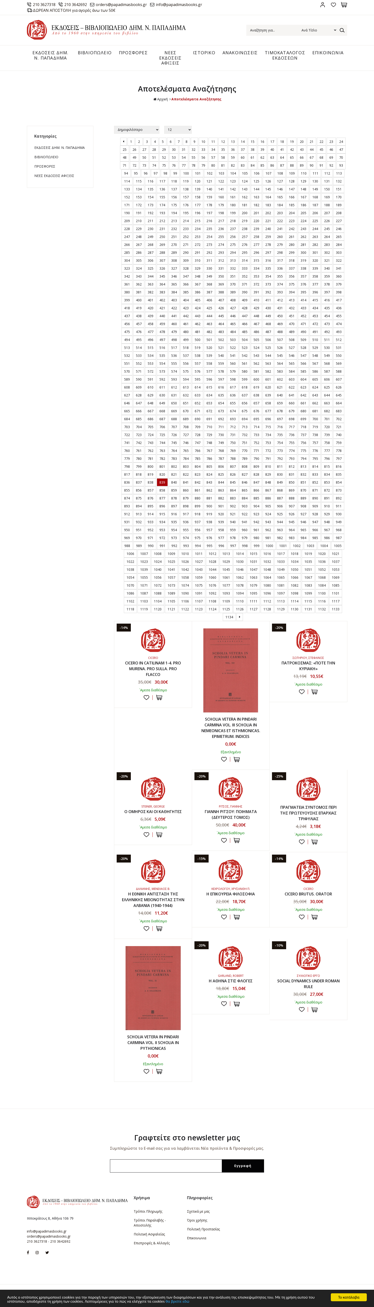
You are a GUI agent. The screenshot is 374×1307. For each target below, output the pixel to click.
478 (162, 331)
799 (139, 466)
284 (339, 244)
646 (127, 403)
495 (139, 339)
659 (280, 403)
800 (150, 466)
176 (186, 205)
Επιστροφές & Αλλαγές (152, 1243)
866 (256, 490)
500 (197, 339)
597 (221, 379)
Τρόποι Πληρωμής (148, 1211)
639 (268, 395)
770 (244, 450)
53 (174, 157)
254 (209, 236)
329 (197, 268)
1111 (253, 601)
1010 (185, 553)
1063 (253, 577)
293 (221, 252)
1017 (281, 553)
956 (197, 530)
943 (268, 522)
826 (233, 474)
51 (154, 157)
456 (127, 324)
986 (327, 537)
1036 (322, 561)
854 (339, 482)
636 (233, 395)
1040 (158, 569)
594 (186, 379)
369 (221, 284)
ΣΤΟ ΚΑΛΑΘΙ (159, 697)
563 (268, 363)
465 (233, 324)
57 (213, 157)
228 (127, 228)
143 (244, 189)
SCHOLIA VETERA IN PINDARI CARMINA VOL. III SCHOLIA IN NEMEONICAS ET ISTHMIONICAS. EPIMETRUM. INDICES (230, 728)
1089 (171, 593)
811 (280, 466)
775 (303, 450)
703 (127, 427)
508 (292, 339)
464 (221, 324)
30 (174, 149)
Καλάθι (344, 5)
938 (209, 522)
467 (256, 324)
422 (174, 308)
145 (268, 189)
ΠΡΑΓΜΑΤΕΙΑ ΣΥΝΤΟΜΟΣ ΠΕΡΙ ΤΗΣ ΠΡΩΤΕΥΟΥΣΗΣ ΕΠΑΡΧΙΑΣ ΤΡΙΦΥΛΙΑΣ (308, 813)
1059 (199, 577)
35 (223, 149)
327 (174, 268)
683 (339, 411)
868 (280, 490)
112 (327, 173)
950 (127, 530)
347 (186, 276)
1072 (158, 585)
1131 (308, 609)
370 (233, 284)
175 (174, 205)
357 (303, 276)
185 (292, 205)
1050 (294, 569)
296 (256, 252)
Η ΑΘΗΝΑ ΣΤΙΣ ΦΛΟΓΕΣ (231, 981)
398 (339, 292)
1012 (212, 553)
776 (315, 450)
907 (292, 506)
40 (272, 149)
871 (315, 490)
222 (280, 221)
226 (327, 221)
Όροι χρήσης (197, 1220)
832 (303, 474)
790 (256, 458)
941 (244, 522)
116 (150, 181)
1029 (226, 561)
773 (280, 450)
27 (144, 149)
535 (162, 355)
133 (127, 189)
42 (292, 149)
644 (327, 395)
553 (150, 363)
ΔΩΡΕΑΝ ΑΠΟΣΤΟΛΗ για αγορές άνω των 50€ (74, 10)
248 (139, 236)
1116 (322, 601)
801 (162, 466)
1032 (267, 561)
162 (244, 197)
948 (327, 522)
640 (280, 395)
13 (233, 141)
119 (186, 181)
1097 (281, 593)
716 (280, 427)
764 (174, 450)
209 (127, 221)
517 (174, 347)
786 (209, 458)
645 (339, 395)
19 (292, 141)
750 (233, 442)
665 (127, 411)
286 (139, 252)
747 (197, 442)
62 (262, 157)
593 (174, 379)
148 (303, 189)
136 (162, 189)
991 (162, 545)
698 (292, 419)
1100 (322, 593)
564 (280, 363)
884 (244, 498)
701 (327, 419)
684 (127, 419)
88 (292, 165)
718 (303, 427)
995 (209, 545)
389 (233, 292)
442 (186, 316)
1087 (144, 593)
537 (186, 355)
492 (327, 331)
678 (280, 411)
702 (339, 419)
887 (280, 498)
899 (197, 506)
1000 (269, 545)
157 (186, 197)
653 (209, 403)
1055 (144, 577)
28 (154, 149)
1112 (267, 601)
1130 (294, 609)
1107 (199, 601)
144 (256, 189)
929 (327, 514)
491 (315, 331)
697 (280, 419)
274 (221, 244)
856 (139, 490)
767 (209, 450)
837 (139, 482)
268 (150, 244)
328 (186, 268)
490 (303, 331)
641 (292, 395)
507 (280, 339)
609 (139, 387)
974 (186, 537)
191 (139, 213)
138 (186, 189)
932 (139, 522)
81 (223, 165)
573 (162, 371)
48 (125, 157)
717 (292, 427)
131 (327, 181)
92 (331, 165)
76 (174, 165)
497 (162, 339)
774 (292, 450)
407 (221, 300)
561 (244, 363)
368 (209, 284)
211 (150, 221)
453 (315, 316)
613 (186, 387)
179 (221, 205)
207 (327, 213)
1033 (281, 561)
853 (327, 482)
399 (127, 300)
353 (256, 276)
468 (268, 324)
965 (303, 530)
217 (221, 221)
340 (327, 268)
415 (315, 300)
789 (244, 458)
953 (162, 530)
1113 (281, 601)
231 (162, 228)
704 (139, 427)
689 (186, 419)
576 (197, 371)
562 (256, 363)
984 (303, 537)
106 (256, 173)
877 (162, 498)
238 (244, 228)
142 (233, 189)
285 (127, 252)
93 (341, 165)
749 (221, 442)
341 (339, 268)
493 (339, 331)
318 (292, 260)
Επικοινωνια (196, 1238)
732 (244, 434)
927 (303, 514)
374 (280, 284)
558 (209, 363)
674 (233, 411)
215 (197, 221)
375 (292, 284)
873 (339, 490)
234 (197, 228)
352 (244, 276)
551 (127, 363)
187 (315, 205)
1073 (171, 585)
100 (186, 173)
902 (233, 506)
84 (252, 165)
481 (197, 331)
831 (292, 474)
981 (268, 537)
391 (256, 292)
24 (341, 141)
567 (315, 363)
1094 (240, 593)
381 (139, 292)
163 (256, 197)
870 (303, 490)
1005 (338, 545)
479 (174, 331)
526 (280, 347)
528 (303, 347)
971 (150, 537)
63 (272, 157)
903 (244, 506)
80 (213, 165)
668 (162, 411)
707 (174, 427)
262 (303, 236)
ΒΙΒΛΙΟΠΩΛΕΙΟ (95, 52)
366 (186, 284)
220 (256, 221)
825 (221, 474)
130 (315, 181)
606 (327, 379)
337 (292, 268)
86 (272, 165)
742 (139, 442)
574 (174, 371)
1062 (240, 577)
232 (174, 228)
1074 (185, 585)
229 (139, 228)
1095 (253, 593)
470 (292, 324)
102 (209, 173)
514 (139, 347)
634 (209, 395)
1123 (199, 609)
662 (315, 403)
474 (339, 324)
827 (244, 474)
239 (256, 228)
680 (303, 411)
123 (233, 181)
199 (233, 213)
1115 (308, 601)
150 (327, 189)
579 (233, 371)
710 (209, 427)
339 (315, 268)
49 (134, 157)
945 (292, 522)
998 (245, 545)
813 (303, 466)
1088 (158, 593)
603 (292, 379)
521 (221, 347)
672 (209, 411)
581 (256, 371)
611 (162, 387)
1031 (253, 561)
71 (125, 165)
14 (243, 141)
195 (186, 213)
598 (233, 379)
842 (197, 482)
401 (150, 300)
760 (127, 450)
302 (327, 252)
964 (292, 530)
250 (162, 236)
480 (186, 331)
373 (268, 284)
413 (292, 300)
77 (184, 165)
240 (268, 228)
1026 (185, 561)
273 (209, 244)
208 (339, 213)
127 (280, 181)
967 (327, 530)
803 (186, 466)
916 (174, 514)
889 (303, 498)
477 (150, 331)
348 (197, 276)
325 (150, 268)
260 (280, 236)
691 (209, 419)
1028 (212, 561)
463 (209, 324)
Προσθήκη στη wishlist (146, 697)
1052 (322, 569)
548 (315, 355)
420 (150, 308)
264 (327, 236)
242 (292, 228)
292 (209, 252)
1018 (294, 553)
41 (282, 149)
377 (315, 284)
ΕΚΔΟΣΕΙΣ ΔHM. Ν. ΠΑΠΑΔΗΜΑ (50, 55)
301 (315, 252)
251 (174, 236)
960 (244, 530)
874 (127, 498)
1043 (199, 569)
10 (203, 141)
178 (209, 205)
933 (150, 522)
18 (282, 141)
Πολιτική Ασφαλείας (149, 1234)
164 (268, 197)
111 (315, 173)
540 (221, 355)
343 (139, 276)
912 (127, 514)
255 (221, 236)
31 (184, 149)
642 (303, 395)
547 (303, 355)
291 (197, 252)
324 (139, 268)
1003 (310, 545)
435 (327, 308)
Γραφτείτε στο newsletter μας (187, 1138)
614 (197, 387)
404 (186, 300)
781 (150, 458)
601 (268, 379)
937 (197, 522)
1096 (267, 593)
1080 (267, 585)
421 (162, 308)
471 (303, 324)
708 (186, 427)
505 (256, 339)
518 (186, 347)
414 (303, 300)
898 (186, 506)
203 (280, 213)
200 (244, 213)
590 (139, 379)
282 (315, 244)
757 (315, 442)
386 (197, 292)
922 (244, 514)
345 (162, 276)
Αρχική (160, 99)
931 (127, 522)
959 (233, 530)
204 (292, 213)
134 (139, 189)
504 (244, 339)
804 (197, 466)
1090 (185, 593)
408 (233, 300)
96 (146, 173)
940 (233, 522)
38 (252, 149)
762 (150, 450)
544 (268, 355)
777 (327, 450)
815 (327, 466)
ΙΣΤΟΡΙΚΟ (204, 52)
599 (244, 379)
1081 (281, 585)
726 (174, 434)
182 (256, 205)
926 (292, 514)
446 (233, 316)
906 (280, 506)
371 (244, 284)
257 (244, 236)
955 (186, 530)
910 (327, 506)
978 (233, 537)
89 (302, 165)
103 (221, 173)
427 (233, 308)
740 (339, 434)
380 (127, 292)
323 (127, 268)
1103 (144, 601)
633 (197, 395)
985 (315, 537)
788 (233, 458)
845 (233, 482)
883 (233, 498)
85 (262, 165)
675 (244, 411)
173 (150, 205)
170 (339, 197)
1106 (185, 601)
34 (213, 149)
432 (292, 308)
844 (221, 482)
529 (315, 347)
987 (339, 537)
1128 (267, 609)
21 (312, 141)
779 (127, 458)
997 (233, 545)
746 (186, 442)
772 (268, 450)
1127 (253, 609)
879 (186, 498)
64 (282, 157)
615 (209, 387)
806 (221, 466)
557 (197, 363)
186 (303, 205)
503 (233, 339)
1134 (229, 617)
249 (150, 236)
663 (327, 403)
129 (303, 181)
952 (150, 530)
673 (221, 411)
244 (315, 228)
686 (150, 419)
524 (256, 347)
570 (127, 371)
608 (127, 387)
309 (186, 260)
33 (203, 149)
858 (162, 490)
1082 (294, 585)
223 (292, 221)
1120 (158, 609)
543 (256, 355)
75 (164, 165)
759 (339, 442)
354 (268, 276)
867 (268, 490)
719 (315, 427)
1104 (158, 601)
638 (256, 395)
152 (127, 197)
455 (339, 316)
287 (150, 252)
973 (174, 537)
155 (162, 197)
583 (280, 371)
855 (127, 490)
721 (339, 427)
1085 (335, 585)
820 (162, 474)
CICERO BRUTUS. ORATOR (308, 894)
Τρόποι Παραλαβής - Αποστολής (150, 1223)
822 (186, 474)
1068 (322, 577)
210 (139, 221)
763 (162, 450)
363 (150, 284)
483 (221, 331)
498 (174, 339)
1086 (130, 593)
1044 (212, 569)
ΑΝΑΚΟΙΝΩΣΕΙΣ (240, 52)
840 (174, 482)
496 (150, 339)
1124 (212, 609)
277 (256, 244)
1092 (212, 593)
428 (244, 308)
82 (233, 165)
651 (186, 403)
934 (162, 522)
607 (339, 379)
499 (186, 339)
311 (209, 260)
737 (303, 434)
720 (327, 427)
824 (209, 474)
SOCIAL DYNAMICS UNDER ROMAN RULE (308, 983)
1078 (240, 585)
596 (209, 379)
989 (139, 545)
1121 (171, 609)
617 (233, 387)
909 (315, 506)
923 (256, 514)
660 (292, 403)
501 (209, 339)
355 (280, 276)
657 (256, 403)
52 (164, 157)
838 (150, 482)
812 (292, 466)
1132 (322, 609)
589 (127, 379)
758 (327, 442)
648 (150, 403)
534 (150, 355)
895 (150, 506)
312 (221, 260)
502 (221, 339)
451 (292, 316)
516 (162, 347)
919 (209, 514)
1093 (226, 593)
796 (327, 458)
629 (150, 395)
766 (197, 450)
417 (339, 300)
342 (127, 276)
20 (302, 141)
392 (268, 292)
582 (268, 371)
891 (327, 498)
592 (162, 379)
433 (303, 308)
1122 (185, 609)
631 (174, 395)
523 (244, 347)
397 (327, 292)
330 (209, 268)
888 (292, 498)
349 (209, 276)
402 (162, 300)
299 (292, 252)
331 (221, 268)
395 (303, 292)
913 (139, 514)
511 (327, 339)
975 (197, 537)
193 (162, 213)
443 (197, 316)
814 (315, 466)
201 (256, 213)
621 (280, 387)
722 (127, 434)
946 (303, 522)
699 (303, 419)
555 (174, 363)
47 (341, 149)
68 (321, 157)
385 (186, 292)
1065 (281, 577)
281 (303, 244)
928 (315, 514)
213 (174, 221)
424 (197, 308)
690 (197, 419)
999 (256, 545)
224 (303, 221)
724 (150, 434)
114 (127, 181)
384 (174, 292)
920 (221, 514)
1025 (171, 561)
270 (174, 244)
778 (339, 450)
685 (139, 419)
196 (197, 213)
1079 (253, 585)
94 (126, 173)
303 (339, 252)
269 (162, 244)
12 (223, 141)
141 (221, 189)
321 (327, 260)
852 (315, 482)
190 (127, 213)
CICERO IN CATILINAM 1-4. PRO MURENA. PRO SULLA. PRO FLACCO (153, 668)
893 (127, 506)
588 (339, 371)
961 (256, 530)
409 (244, 300)
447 (244, 316)
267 (139, 244)
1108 (212, 601)
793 (292, 458)
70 (341, 157)
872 (327, 490)
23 (331, 141)
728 (197, 434)
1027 (199, 561)
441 (174, 316)
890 (315, 498)
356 (292, 276)
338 (303, 268)
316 (268, 260)
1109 (226, 601)
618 (244, 387)
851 (303, 482)
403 (174, 300)
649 (162, 403)
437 (127, 316)
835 (339, 474)
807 (233, 466)
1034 (294, 561)
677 (268, 411)
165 (280, 197)
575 (186, 371)
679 (292, 411)
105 (245, 173)
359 (327, 276)
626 (339, 387)
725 (162, 434)
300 (303, 252)
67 (312, 157)
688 (174, 419)
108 (280, 173)
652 (197, 403)
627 (127, 395)
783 (174, 458)
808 (244, 466)
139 (197, 189)
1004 (324, 545)
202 (268, 213)
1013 (226, 553)
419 (139, 308)
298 (280, 252)
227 (339, 221)
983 (292, 537)
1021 (335, 553)
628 (139, 395)
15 (252, 141)
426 (221, 308)
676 (256, 411)
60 (243, 157)
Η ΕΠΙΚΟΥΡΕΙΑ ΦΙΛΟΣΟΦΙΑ (230, 894)
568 (327, 363)
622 (292, 387)
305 (139, 260)
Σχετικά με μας (198, 1211)
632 (186, 395)
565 (292, 363)
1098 (294, 593)
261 (292, 236)
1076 (212, 585)
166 (292, 197)
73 (144, 165)
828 (256, 474)
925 (280, 514)
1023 (144, 561)
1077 (226, 585)
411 (268, 300)
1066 (294, 577)
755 (292, 442)
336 (280, 268)
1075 (199, 585)
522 (233, 347)
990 (151, 545)
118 (174, 181)
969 (127, 537)
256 (233, 236)
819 (150, 474)
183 (268, 205)
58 (223, 157)
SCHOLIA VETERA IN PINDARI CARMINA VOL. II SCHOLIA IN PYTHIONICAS (153, 1042)
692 (221, 419)
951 (139, 530)
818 (139, 474)
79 (203, 165)
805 (209, 466)
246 (339, 228)
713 (244, 427)
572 (150, 371)
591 (150, 379)
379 (339, 284)
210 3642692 (75, 4)
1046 (240, 569)
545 (280, 355)
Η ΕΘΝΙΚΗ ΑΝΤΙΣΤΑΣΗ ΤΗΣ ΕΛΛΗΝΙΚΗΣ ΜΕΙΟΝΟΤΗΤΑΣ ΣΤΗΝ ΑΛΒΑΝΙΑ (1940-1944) (153, 899)
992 (174, 545)
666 (139, 411)
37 (243, 149)
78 (193, 165)
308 (174, 260)
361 (127, 284)
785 (197, 458)
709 (197, 427)
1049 (281, 569)
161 (233, 197)
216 (209, 221)
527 (292, 347)
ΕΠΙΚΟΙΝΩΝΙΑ (328, 52)
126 (268, 181)
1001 (283, 545)
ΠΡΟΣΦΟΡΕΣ (133, 52)
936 (186, 522)
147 (292, 189)
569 (339, 363)
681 (315, 411)
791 (268, 458)
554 (162, 363)
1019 (308, 553)
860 (186, 490)
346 (174, 276)
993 (186, 545)
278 (268, 244)
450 (280, 316)
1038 (130, 569)
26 (134, 149)
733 (256, 434)
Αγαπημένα (333, 5)
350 (221, 276)
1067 (308, 577)
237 (233, 228)
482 (209, 331)
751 (244, 442)
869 (292, 490)
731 (233, 434)
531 (339, 347)
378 (327, 284)
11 (213, 141)
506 (268, 339)
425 (209, 308)
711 (221, 427)
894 (139, 506)
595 (197, 379)
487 (268, 331)
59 (233, 157)
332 (233, 268)
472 (315, 324)
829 (268, 474)
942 (256, 522)
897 (174, 506)
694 (244, 419)
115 (139, 181)
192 (150, 213)
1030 (240, 561)
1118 (130, 609)
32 (193, 149)
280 (292, 244)
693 (233, 419)
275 (233, 244)
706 (162, 427)
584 (292, 371)
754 (280, 442)
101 (198, 173)
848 (268, 482)
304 (127, 260)
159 (209, 197)
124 (244, 181)
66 (302, 157)
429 (256, 308)
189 (339, 205)
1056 (158, 577)
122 (221, 181)
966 (315, 530)
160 (221, 197)
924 (268, 514)
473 (327, 324)
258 (256, 236)
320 (315, 260)
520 (209, 347)
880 (197, 498)
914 (150, 514)
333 (244, 268)
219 (244, 221)
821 (174, 474)
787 (221, 458)
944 (280, 522)
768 (221, 450)
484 (233, 331)
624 (315, 387)
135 (150, 189)
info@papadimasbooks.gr (179, 4)
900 (209, 506)
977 (221, 537)
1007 (144, 553)
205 (303, 213)
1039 (144, 569)
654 (221, 403)
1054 (130, 577)
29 (164, 149)
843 (209, 482)
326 (162, 268)
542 (244, 355)
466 (244, 324)
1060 (212, 577)
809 (256, 466)
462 (197, 324)
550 (339, 355)
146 (280, 189)
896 (162, 506)
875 (139, 498)
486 (256, 331)
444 (209, 316)
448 (256, 316)
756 (303, 442)
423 (186, 308)
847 (256, 482)
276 (244, 244)
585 (303, 371)
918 (197, 514)
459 (162, 324)
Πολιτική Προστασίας (203, 1229)
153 (139, 197)
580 (244, 371)
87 (282, 165)
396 (315, 292)
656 (244, 403)
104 (233, 173)
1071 (144, 585)
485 (244, 331)
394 (292, 292)
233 (186, 228)
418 (127, 308)
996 (221, 545)
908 (303, 506)
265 (339, 236)
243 (303, 228)
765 (186, 450)
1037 (335, 561)
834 (327, 474)
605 (315, 379)
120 (197, 181)
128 (292, 181)
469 (280, 324)
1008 (158, 553)
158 (197, 197)
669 (174, 411)
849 (280, 482)
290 (186, 252)
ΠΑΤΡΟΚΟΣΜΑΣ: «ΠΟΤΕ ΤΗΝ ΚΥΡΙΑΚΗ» (308, 665)
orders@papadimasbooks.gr (121, 4)
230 (150, 228)
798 (127, 466)
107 (268, 173)
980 (256, 537)
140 (209, 189)
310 (197, 260)
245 (327, 228)
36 (233, 149)
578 (221, 371)
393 (280, 292)
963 (280, 530)
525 (268, 347)
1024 (158, 561)
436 (339, 308)
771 (256, 450)
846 (244, 482)
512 (339, 339)
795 (315, 458)
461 (186, 324)
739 (327, 434)
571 (139, 371)
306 (150, 260)
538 (197, 355)
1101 (335, 593)
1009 (171, 553)
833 (315, 474)
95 (136, 173)
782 (162, 458)
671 (197, 411)
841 (186, 482)
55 (193, 157)
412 (280, 300)
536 (174, 355)
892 (339, 498)
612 (174, 387)
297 (268, 252)
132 (339, 181)
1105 (171, 601)
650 (174, 403)
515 (150, 347)
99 (175, 173)
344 (150, 276)
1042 (185, 569)
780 (139, 458)
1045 (226, 569)
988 (127, 545)
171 (127, 205)
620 (268, 387)
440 (162, 316)
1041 (171, 569)
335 (268, 268)
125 (256, 181)
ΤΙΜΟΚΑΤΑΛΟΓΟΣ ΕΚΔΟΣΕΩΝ (285, 55)
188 (327, 205)
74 (154, 165)
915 (162, 514)
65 (292, 157)
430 (268, 308)
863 (221, 490)
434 (315, 308)
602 (280, 379)
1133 (335, 609)
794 (303, 458)
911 (339, 506)
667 (150, 411)
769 (233, 450)
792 (280, 458)
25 (125, 149)
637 (244, 395)
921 (233, 514)
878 (174, 498)
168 (315, 197)
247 (127, 236)
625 (327, 387)
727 (186, 434)
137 (174, 189)
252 (186, 236)
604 (303, 379)
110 (304, 173)
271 (186, 244)
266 (127, 244)
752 (256, 442)
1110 (240, 601)
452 (303, 316)
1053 (335, 569)
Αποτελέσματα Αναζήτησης (196, 99)
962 (268, 530)
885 (256, 498)
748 (209, 442)
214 (186, 221)
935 (174, 522)
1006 (130, 553)
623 (303, 387)
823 (197, 474)
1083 (308, 585)
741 (127, 442)
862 (209, 490)
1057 (171, 577)
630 (162, 395)
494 (127, 339)
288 (162, 252)
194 (174, 213)
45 (321, 149)
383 (162, 292)
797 (339, 458)
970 (139, 537)
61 (252, 157)
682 (327, 411)
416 (327, 300)
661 (303, 403)
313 (233, 260)
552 (139, 363)
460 (174, 324)
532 (127, 355)
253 (197, 236)
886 (268, 498)
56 (203, 157)
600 (256, 379)
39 (262, 149)
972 (162, 537)
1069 (335, 577)
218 (233, 221)
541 (233, 355)
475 (127, 331)
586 (315, 371)
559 (221, 363)
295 (244, 252)
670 (186, 411)
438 (139, 316)
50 (144, 157)
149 (315, 189)
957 (209, 530)
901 (221, 506)
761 (139, 450)
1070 (130, 585)
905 (268, 506)
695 (256, 419)
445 (221, 316)
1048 (267, 569)
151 (339, 189)
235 (209, 228)
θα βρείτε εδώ (177, 1301)
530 (327, 347)
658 (268, 403)
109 (292, 173)
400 (139, 300)
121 (209, 181)
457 (139, 324)
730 (221, 434)
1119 (144, 609)
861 (197, 490)
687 (162, 419)
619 (256, 387)
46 (331, 149)
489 (292, 331)
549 (327, 355)
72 (134, 165)
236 (221, 228)
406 (209, 300)
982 (280, 537)
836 (127, 482)
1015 (253, 553)
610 (150, 387)
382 (150, 292)
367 (197, 284)
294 (233, 252)
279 (280, 244)
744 (162, 442)
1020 (322, 553)
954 (174, 530)
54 (184, 157)
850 (292, 482)
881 (209, 498)
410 (256, 300)
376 (303, 284)
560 (233, 363)
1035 (308, 561)
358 (315, 276)
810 (268, 466)
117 (162, 181)
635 (221, 395)
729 (209, 434)
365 (174, 284)
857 (150, 490)
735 (280, 434)
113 (339, 173)
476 (139, 331)
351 (233, 276)
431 (280, 308)
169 (327, 197)
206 (315, 213)
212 (162, 221)
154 (150, 197)
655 (233, 403)
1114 (294, 601)
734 (268, 434)
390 (244, 292)
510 (315, 339)
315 (256, 260)
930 (339, 514)
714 (256, 427)
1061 (226, 577)
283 (327, 244)
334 (256, 268)
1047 (253, 569)
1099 (308, 593)
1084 (322, 585)
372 (256, 284)
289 (174, 252)
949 (339, 522)
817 (127, 474)
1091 (199, 593)
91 (321, 165)
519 (197, 347)
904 (256, 506)
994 (198, 545)
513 (127, 347)
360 (339, 276)
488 (280, 331)
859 (174, 490)
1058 (185, 577)
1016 (267, 553)
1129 (281, 609)
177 (197, 205)
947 (315, 522)
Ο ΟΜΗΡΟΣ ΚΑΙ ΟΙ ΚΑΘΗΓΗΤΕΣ (153, 811)
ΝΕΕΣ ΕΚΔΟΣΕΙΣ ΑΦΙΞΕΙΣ (170, 58)
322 (339, 260)
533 (139, 355)
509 (303, 339)
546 (292, 355)
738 (315, 434)
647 (139, 403)
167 (303, 197)
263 (315, 236)
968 (339, 530)
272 (197, 244)
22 (321, 141)
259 (268, 236)
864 (233, 490)
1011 (199, 553)
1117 (335, 601)
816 (339, 466)
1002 (297, 545)
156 (174, 197)
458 (150, 324)
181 (244, 205)
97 (155, 173)
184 (280, 205)
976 (209, 537)
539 (209, 355)
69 (331, 157)
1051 (308, 569)
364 (162, 284)
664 (339, 403)
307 (162, 260)
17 (272, 141)
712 (233, 427)
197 (209, 213)
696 (268, 419)
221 (268, 221)
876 (150, 498)
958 (221, 530)
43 (302, 149)
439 (150, 316)
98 (165, 173)
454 (327, 316)
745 (174, 442)
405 (197, 300)
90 (312, 165)
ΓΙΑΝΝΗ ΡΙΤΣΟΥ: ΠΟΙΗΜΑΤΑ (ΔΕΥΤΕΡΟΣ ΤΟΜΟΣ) (231, 814)
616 (221, 387)
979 (244, 537)
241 (280, 228)
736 (292, 434)
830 (280, 474)
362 (139, 284)
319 (303, 260)
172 (139, 205)
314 (244, 260)
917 (186, 514)
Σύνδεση (323, 5)
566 (303, 363)
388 (221, 292)
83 (243, 165)
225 (315, 221)
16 (262, 141)
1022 (130, 561)
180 (233, 205)
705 (150, 427)
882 (221, 498)
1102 (130, 601)
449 (268, 316)
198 (221, 213)
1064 (267, 577)
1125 (226, 609)
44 (312, 149)
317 (280, 260)
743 (150, 442)
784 (186, 458)
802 (174, 466)
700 (315, 419)
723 (139, 434)
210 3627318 (44, 4)
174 (162, 205)
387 (209, 292)
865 (244, 490)
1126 (240, 609)
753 (268, 442)
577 (209, 371)
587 (327, 371)
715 (268, 427)
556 (186, 363)
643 (315, 395)
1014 (240, 553)
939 (221, 522)
